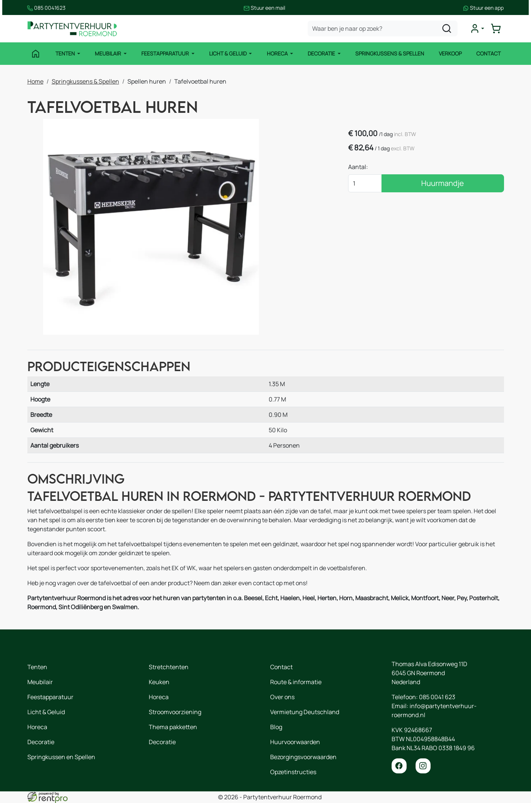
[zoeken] (447, 28)
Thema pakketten (173, 727)
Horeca (278, 53)
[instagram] (423, 765)
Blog (276, 727)
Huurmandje (444, 183)
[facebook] (399, 765)
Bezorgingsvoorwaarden (303, 757)
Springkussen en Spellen (61, 757)
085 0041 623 (437, 697)
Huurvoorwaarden (295, 742)
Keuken (159, 682)
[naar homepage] (72, 28)
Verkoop (450, 53)
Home (35, 81)
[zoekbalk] (383, 28)
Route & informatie (296, 682)
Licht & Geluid (228, 53)
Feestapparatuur (165, 53)
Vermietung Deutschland (304, 712)
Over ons (282, 697)
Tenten (65, 53)
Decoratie (322, 53)
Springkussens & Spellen (389, 53)
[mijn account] (477, 28)
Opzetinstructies (293, 772)
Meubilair (108, 53)
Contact (488, 53)
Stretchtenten (168, 667)
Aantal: (361, 167)
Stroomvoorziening (175, 712)
